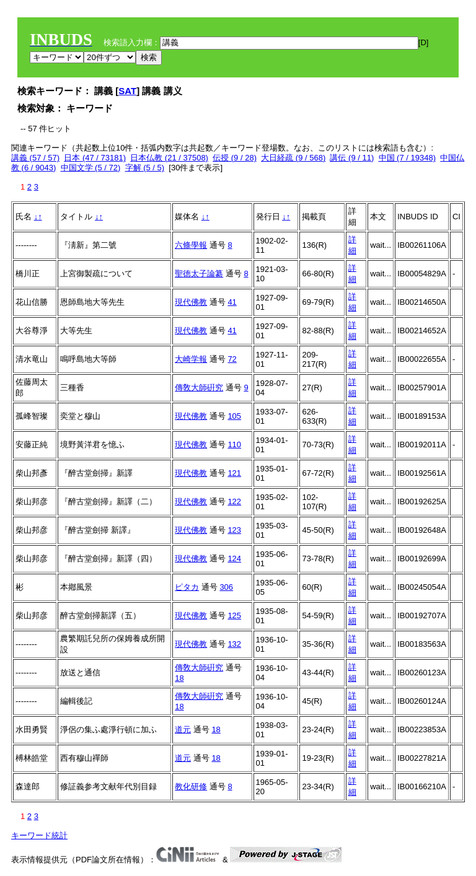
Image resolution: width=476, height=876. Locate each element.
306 (226, 587)
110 (234, 444)
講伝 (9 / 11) (352, 157)
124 (234, 558)
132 (234, 644)
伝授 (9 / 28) (235, 157)
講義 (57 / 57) (35, 157)
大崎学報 (191, 359)
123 (234, 530)
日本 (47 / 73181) (95, 157)
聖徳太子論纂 (199, 273)
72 (231, 359)
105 (234, 416)
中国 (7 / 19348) (407, 157)
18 (179, 678)
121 (234, 473)
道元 (183, 729)
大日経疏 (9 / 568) (293, 157)
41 (231, 302)
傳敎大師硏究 (199, 387)
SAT (127, 90)
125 (234, 615)
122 (234, 501)
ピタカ (187, 587)
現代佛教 (191, 302)
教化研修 (191, 786)
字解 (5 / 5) (145, 167)
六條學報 (191, 245)
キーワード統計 (39, 835)
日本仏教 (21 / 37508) (169, 157)
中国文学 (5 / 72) (91, 167)
